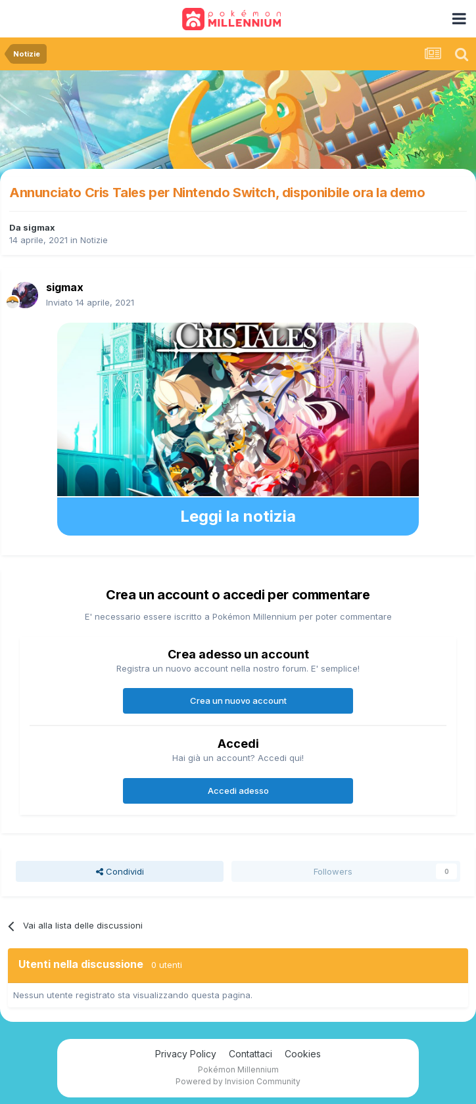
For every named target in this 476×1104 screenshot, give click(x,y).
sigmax (39, 227)
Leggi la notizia (238, 516)
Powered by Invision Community (238, 1081)
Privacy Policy (185, 1053)
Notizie (94, 240)
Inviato (90, 302)
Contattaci (250, 1053)
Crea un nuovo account (238, 700)
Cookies (303, 1053)
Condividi (120, 871)
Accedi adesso (238, 790)
